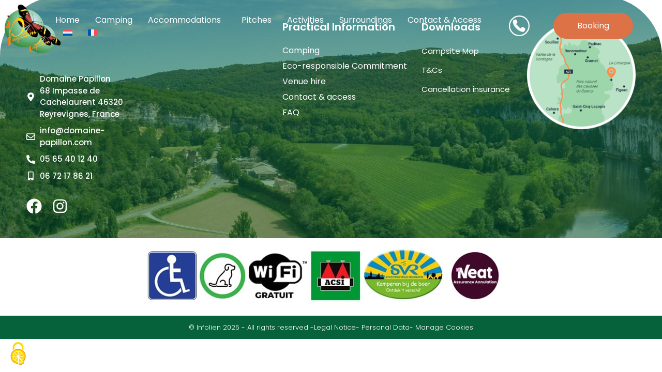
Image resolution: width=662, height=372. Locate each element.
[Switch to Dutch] (67, 32)
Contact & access (445, 20)
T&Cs (432, 70)
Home (67, 20)
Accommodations (187, 20)
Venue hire (304, 81)
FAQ (290, 112)
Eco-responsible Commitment (344, 66)
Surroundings (365, 20)
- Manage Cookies (441, 327)
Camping (113, 20)
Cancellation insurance (466, 89)
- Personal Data (383, 327)
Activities (305, 20)
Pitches (257, 20)
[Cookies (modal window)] (18, 354)
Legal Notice (335, 327)
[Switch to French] (92, 32)
